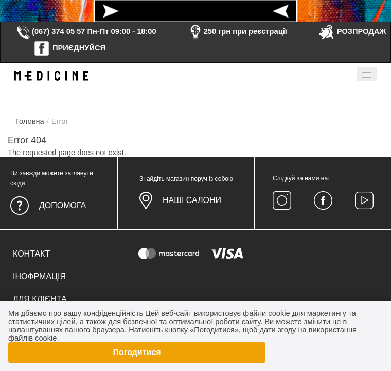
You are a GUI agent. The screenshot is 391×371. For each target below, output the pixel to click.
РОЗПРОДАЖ (352, 31)
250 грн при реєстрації (237, 31)
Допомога (62, 205)
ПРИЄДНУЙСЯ (69, 48)
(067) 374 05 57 (50, 31)
